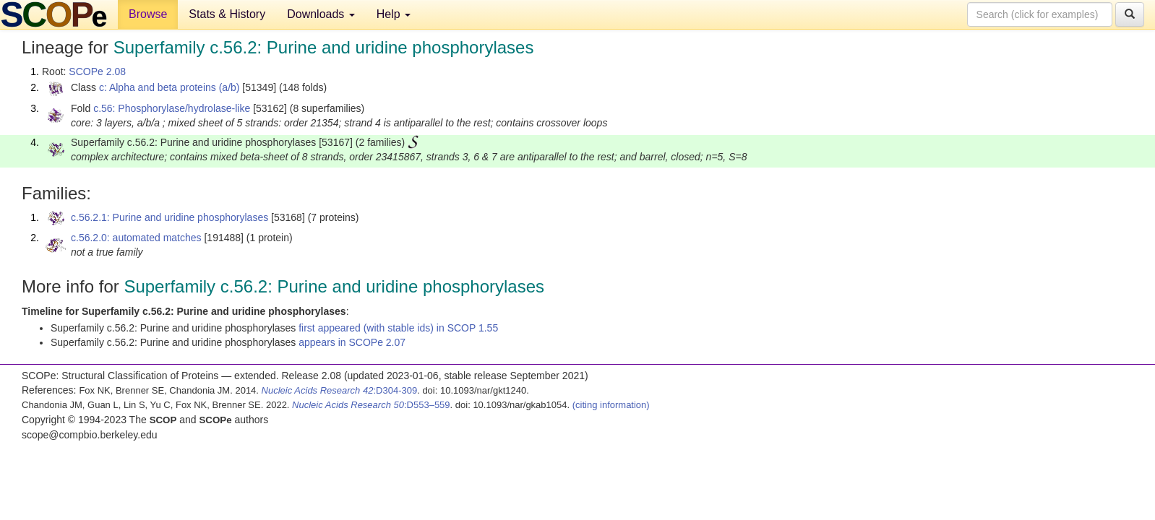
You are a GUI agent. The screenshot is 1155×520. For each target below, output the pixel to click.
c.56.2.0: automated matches (136, 237)
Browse (148, 14)
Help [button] (394, 14)
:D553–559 (371, 404)
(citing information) (611, 404)
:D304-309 (340, 390)
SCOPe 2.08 (97, 71)
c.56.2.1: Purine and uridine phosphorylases (169, 217)
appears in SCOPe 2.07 (352, 342)
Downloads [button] (321, 14)
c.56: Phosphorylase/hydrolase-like (171, 108)
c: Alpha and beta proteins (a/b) (169, 87)
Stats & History (227, 14)
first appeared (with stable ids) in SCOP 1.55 (398, 328)
